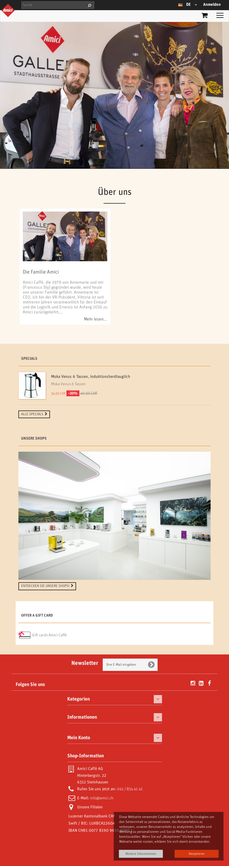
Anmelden (212, 5)
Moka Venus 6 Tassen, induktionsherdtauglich (90, 377)
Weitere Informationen (140, 853)
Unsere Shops (34, 438)
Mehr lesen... (95, 319)
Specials (29, 359)
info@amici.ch (101, 798)
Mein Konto (78, 738)
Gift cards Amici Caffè (49, 635)
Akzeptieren (197, 853)
